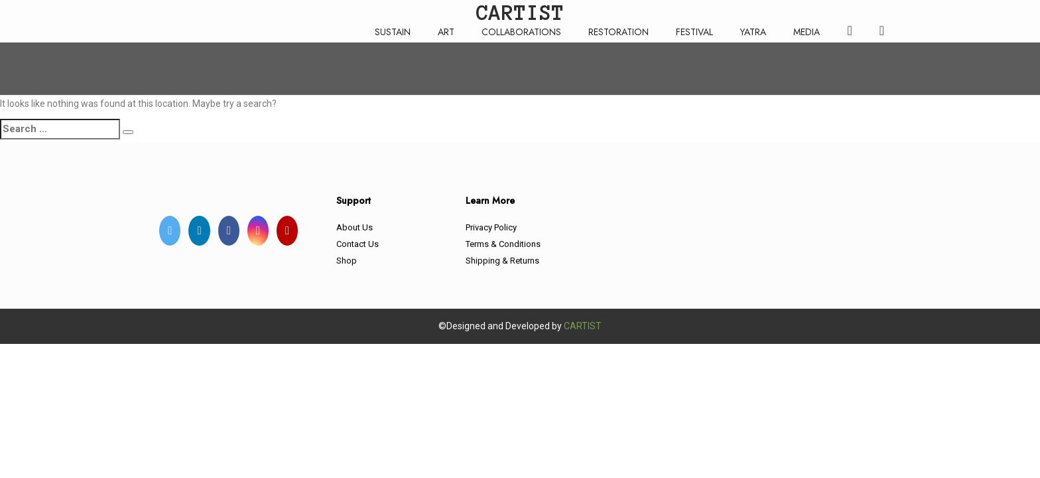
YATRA (753, 32)
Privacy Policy (491, 227)
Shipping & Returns (502, 261)
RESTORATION (618, 32)
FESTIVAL (694, 32)
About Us (354, 227)
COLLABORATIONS (521, 32)
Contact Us (357, 244)
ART (446, 32)
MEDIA (806, 32)
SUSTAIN (393, 32)
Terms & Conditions (503, 244)
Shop (346, 261)
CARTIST (583, 326)
